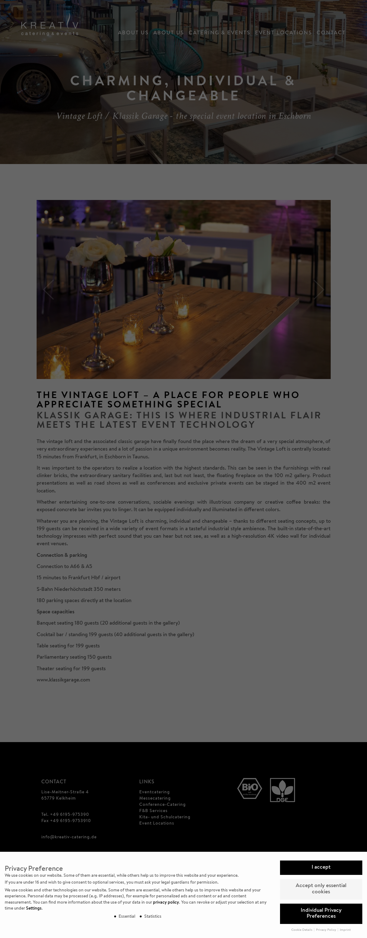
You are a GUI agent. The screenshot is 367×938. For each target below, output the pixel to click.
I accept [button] (321, 867)
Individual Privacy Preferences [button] (321, 914)
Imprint (345, 930)
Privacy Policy (326, 930)
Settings (34, 908)
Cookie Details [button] (302, 930)
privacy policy (166, 903)
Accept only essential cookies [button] (321, 889)
